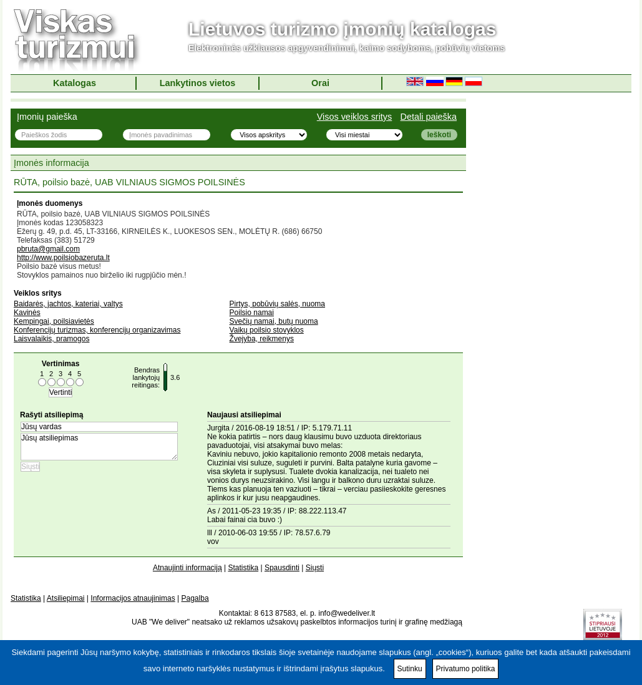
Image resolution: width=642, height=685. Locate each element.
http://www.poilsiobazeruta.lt (63, 257)
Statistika (243, 567)
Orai (320, 83)
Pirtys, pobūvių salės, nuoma (277, 303)
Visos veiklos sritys (354, 117)
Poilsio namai (252, 312)
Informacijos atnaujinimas (132, 598)
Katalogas (74, 83)
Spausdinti (282, 567)
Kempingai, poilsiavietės (54, 321)
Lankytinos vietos (198, 83)
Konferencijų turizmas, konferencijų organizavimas (97, 330)
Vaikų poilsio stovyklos (267, 330)
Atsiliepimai (66, 598)
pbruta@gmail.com (48, 249)
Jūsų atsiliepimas (99, 446)
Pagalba (195, 598)
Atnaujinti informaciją (187, 567)
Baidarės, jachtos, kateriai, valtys (68, 303)
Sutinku (409, 668)
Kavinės (27, 312)
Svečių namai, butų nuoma (274, 321)
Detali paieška (429, 117)
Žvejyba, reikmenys (262, 338)
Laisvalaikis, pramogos (51, 338)
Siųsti (315, 567)
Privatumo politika (465, 668)
